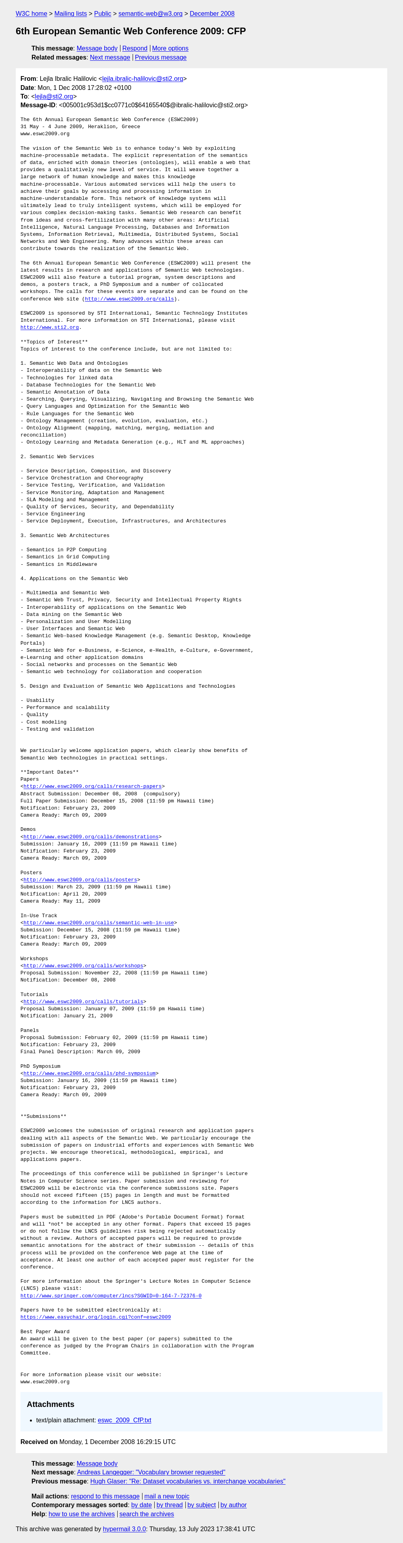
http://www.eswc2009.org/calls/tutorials (83, 1002)
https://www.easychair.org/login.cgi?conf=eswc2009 (95, 1317)
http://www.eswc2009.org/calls (129, 299)
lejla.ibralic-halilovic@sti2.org (142, 78)
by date (141, 1505)
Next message (110, 57)
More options (170, 48)
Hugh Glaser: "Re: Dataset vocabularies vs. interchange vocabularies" (187, 1481)
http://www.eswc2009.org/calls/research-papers (93, 786)
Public (102, 13)
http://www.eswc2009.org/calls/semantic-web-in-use (99, 923)
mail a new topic (167, 1496)
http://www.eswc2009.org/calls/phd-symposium (89, 1073)
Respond (135, 48)
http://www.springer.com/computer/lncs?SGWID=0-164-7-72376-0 (111, 1296)
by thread (170, 1505)
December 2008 (212, 13)
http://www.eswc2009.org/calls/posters (80, 880)
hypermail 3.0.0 (124, 1529)
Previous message (161, 57)
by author (233, 1505)
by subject (201, 1505)
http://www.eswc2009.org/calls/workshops (83, 966)
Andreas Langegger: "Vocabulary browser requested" (151, 1472)
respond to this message (105, 1496)
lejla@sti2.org (54, 96)
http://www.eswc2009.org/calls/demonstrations (91, 837)
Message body (97, 48)
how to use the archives (82, 1514)
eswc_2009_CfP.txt (125, 1420)
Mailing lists (70, 13)
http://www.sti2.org (49, 327)
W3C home (31, 13)
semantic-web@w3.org (150, 13)
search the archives (147, 1514)
